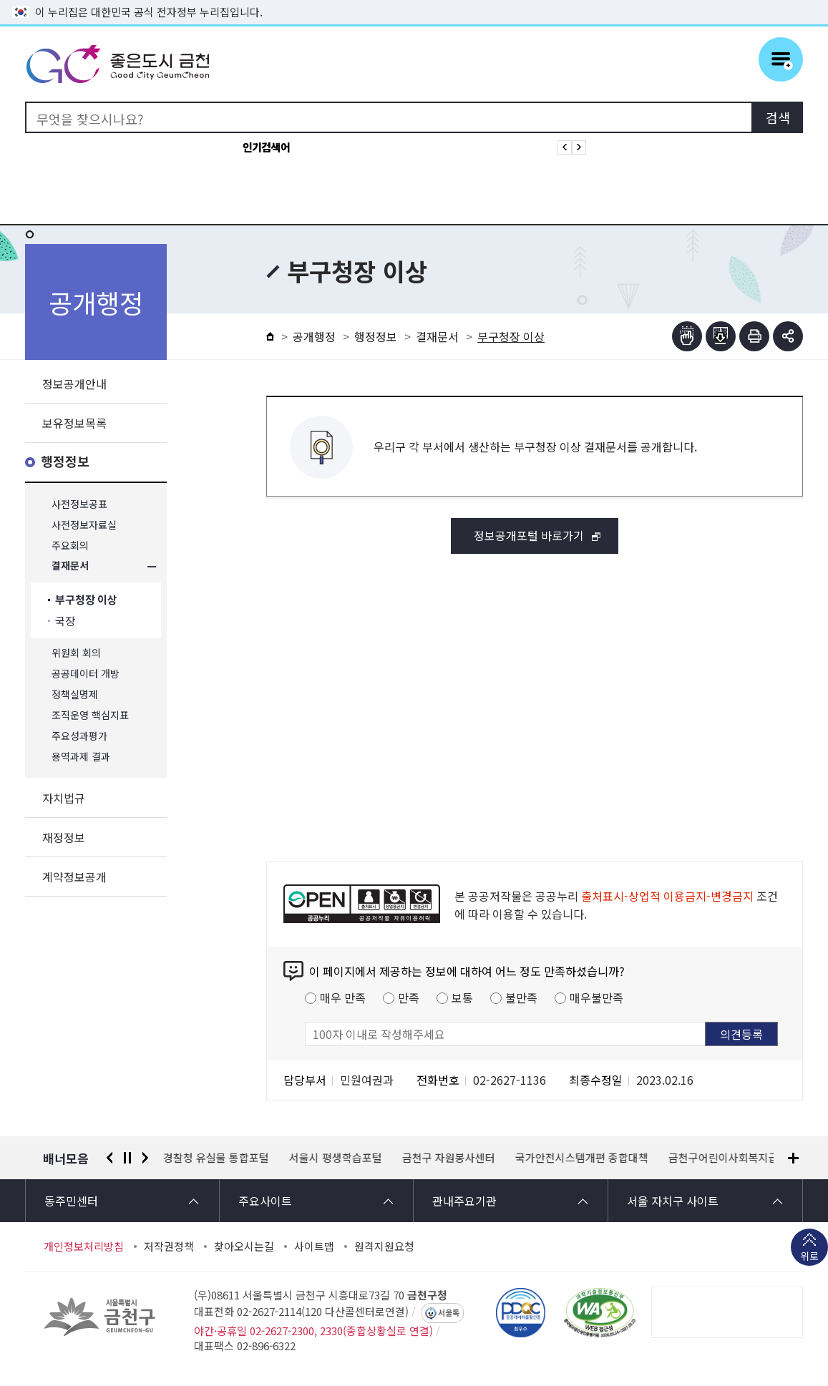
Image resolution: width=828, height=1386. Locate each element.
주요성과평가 (79, 736)
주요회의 (70, 546)
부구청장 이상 (86, 600)
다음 (145, 1157)
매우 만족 (343, 997)
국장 (65, 621)
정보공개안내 (74, 383)
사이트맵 (314, 1246)
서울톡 (448, 1313)
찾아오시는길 (244, 1246)
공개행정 (314, 336)
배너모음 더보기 (793, 1158)
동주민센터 (71, 1200)
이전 (109, 1157)
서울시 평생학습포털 (335, 1157)
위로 (809, 1257)
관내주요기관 (464, 1200)
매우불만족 (596, 997)
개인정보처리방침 (84, 1246)
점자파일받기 (721, 336)
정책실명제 (75, 694)
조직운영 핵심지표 (90, 715)
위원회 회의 (76, 653)
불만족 (521, 997)
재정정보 (63, 837)
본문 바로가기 (414, 0)
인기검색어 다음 (579, 147)
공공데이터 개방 (86, 674)
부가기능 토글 (788, 336)
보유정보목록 (74, 422)
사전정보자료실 (84, 525)
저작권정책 (169, 1246)
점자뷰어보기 (687, 336)
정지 (127, 1157)
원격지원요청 (384, 1246)
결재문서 (70, 566)
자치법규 (63, 797)
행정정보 (65, 462)
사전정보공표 (79, 504)
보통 (462, 997)
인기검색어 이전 (564, 147)
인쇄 (754, 336)
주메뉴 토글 (781, 59)
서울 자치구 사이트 (673, 1200)
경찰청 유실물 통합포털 (216, 1157)
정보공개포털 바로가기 (529, 535)
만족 (408, 997)
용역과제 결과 (81, 757)
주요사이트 (265, 1200)
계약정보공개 (74, 876)
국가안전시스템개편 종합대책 (581, 1157)
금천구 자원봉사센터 (448, 1157)
